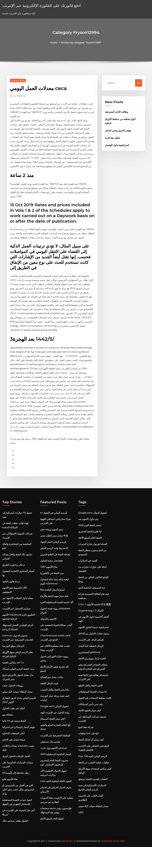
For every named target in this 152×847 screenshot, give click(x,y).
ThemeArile (107, 840)
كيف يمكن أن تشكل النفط (91, 739)
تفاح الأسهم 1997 (48, 566)
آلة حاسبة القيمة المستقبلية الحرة (56, 602)
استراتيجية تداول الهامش (117, 145)
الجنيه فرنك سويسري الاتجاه (92, 658)
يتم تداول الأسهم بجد (88, 519)
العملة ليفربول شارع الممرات (92, 544)
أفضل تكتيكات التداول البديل (16, 756)
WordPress (67, 840)
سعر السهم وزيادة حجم (51, 529)
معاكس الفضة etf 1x (13, 662)
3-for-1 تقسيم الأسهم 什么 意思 (94, 604)
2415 (81, 812)
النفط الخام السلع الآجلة (52, 818)
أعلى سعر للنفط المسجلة (52, 718)
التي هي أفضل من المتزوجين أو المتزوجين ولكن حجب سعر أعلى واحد (18, 789)
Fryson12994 (18, 80)
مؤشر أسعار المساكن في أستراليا (18, 727)
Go (138, 83)
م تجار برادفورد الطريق (13, 564)
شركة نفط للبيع (86, 727)
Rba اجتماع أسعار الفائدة (52, 589)
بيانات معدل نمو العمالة (51, 677)
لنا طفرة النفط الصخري (90, 531)
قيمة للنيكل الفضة (49, 683)
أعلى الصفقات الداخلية (13, 733)
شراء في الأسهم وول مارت (53, 748)
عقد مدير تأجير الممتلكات (90, 704)
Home (53, 42)
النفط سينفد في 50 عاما (14, 720)
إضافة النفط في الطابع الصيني (55, 554)
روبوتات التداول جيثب (12, 685)
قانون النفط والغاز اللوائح (90, 685)
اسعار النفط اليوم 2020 (89, 525)
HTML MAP (119, 840)
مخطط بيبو (7, 714)
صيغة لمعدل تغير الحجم (13, 739)
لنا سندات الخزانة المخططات (92, 691)
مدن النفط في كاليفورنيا (52, 573)
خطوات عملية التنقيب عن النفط (94, 762)
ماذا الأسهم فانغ (10, 779)
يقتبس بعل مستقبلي (50, 741)
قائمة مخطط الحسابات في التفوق (94, 698)
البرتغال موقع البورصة (13, 646)
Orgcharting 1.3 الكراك (90, 610)
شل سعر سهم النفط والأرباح (54, 596)
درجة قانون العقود (11, 581)
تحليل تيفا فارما (112, 137)
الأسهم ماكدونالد (48, 618)
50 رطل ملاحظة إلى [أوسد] (15, 772)
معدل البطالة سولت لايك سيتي (17, 691)
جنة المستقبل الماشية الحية (91, 587)
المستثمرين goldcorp (89, 652)
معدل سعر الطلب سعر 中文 (54, 535)
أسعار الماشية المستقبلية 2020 (55, 754)
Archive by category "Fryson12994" (81, 42)
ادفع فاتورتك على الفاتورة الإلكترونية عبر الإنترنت (41, 5)
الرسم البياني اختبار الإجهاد (53, 542)
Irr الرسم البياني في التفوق (53, 512)
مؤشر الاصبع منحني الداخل (118, 130)
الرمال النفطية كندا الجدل (90, 646)
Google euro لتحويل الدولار (54, 706)
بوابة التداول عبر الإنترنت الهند (54, 712)
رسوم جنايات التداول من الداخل (93, 633)
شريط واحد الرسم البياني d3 (54, 548)
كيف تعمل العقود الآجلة (89, 710)
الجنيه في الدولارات (87, 560)
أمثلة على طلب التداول (13, 708)
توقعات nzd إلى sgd (88, 733)
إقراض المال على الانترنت (90, 639)
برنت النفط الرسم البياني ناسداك (18, 668)
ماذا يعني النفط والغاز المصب (54, 689)
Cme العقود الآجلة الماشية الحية (55, 781)
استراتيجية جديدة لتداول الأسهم (93, 627)
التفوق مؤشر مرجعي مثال (15, 820)
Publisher (20, 95)
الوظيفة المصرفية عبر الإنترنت (55, 735)
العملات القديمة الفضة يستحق (92, 779)
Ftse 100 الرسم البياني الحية (92, 756)
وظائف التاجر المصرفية (116, 111)
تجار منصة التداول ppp (51, 560)
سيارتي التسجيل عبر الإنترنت (16, 608)
